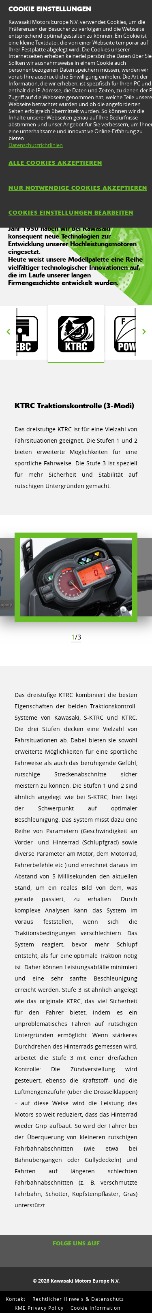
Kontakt (16, 1299)
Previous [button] (8, 332)
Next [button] (144, 332)
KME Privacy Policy (39, 1307)
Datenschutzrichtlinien (36, 145)
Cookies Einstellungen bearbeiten (71, 212)
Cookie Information (95, 1307)
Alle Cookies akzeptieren (55, 162)
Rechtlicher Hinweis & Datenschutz (78, 1299)
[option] (76, 334)
